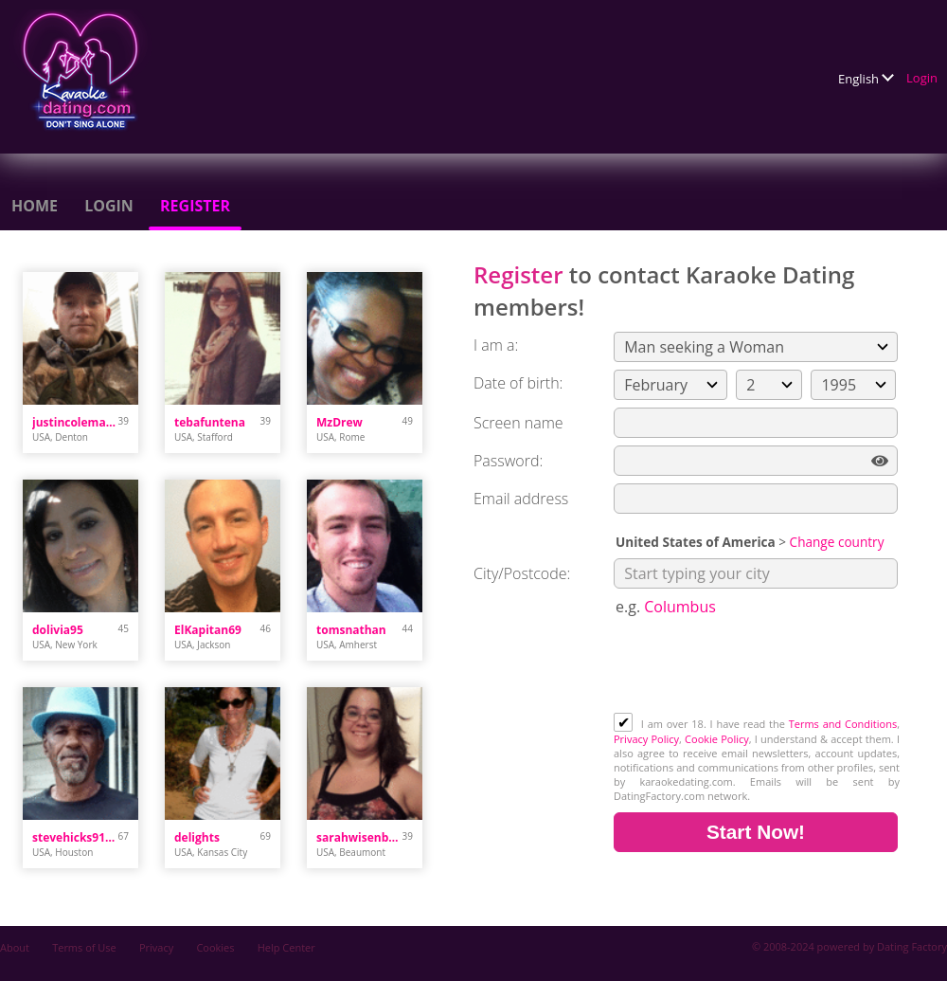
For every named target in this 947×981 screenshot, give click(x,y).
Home (34, 205)
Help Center (286, 947)
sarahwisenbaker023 (359, 837)
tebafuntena (209, 422)
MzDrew (339, 422)
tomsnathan (351, 630)
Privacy (156, 947)
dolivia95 (57, 630)
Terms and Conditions (843, 724)
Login (922, 77)
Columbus (680, 606)
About (14, 947)
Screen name (518, 422)
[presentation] (758, 666)
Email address (521, 498)
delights (197, 837)
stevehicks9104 (75, 837)
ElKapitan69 (207, 630)
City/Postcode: (522, 573)
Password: (508, 460)
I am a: (496, 345)
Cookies (215, 947)
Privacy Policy (646, 739)
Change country (837, 542)
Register (195, 205)
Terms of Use (84, 947)
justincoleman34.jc (75, 422)
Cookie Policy (717, 739)
